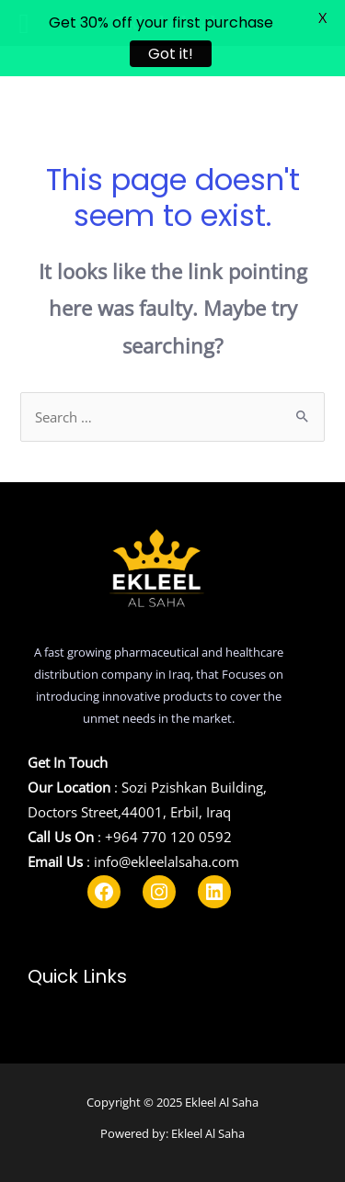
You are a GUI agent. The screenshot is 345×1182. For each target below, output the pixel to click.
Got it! (170, 53)
